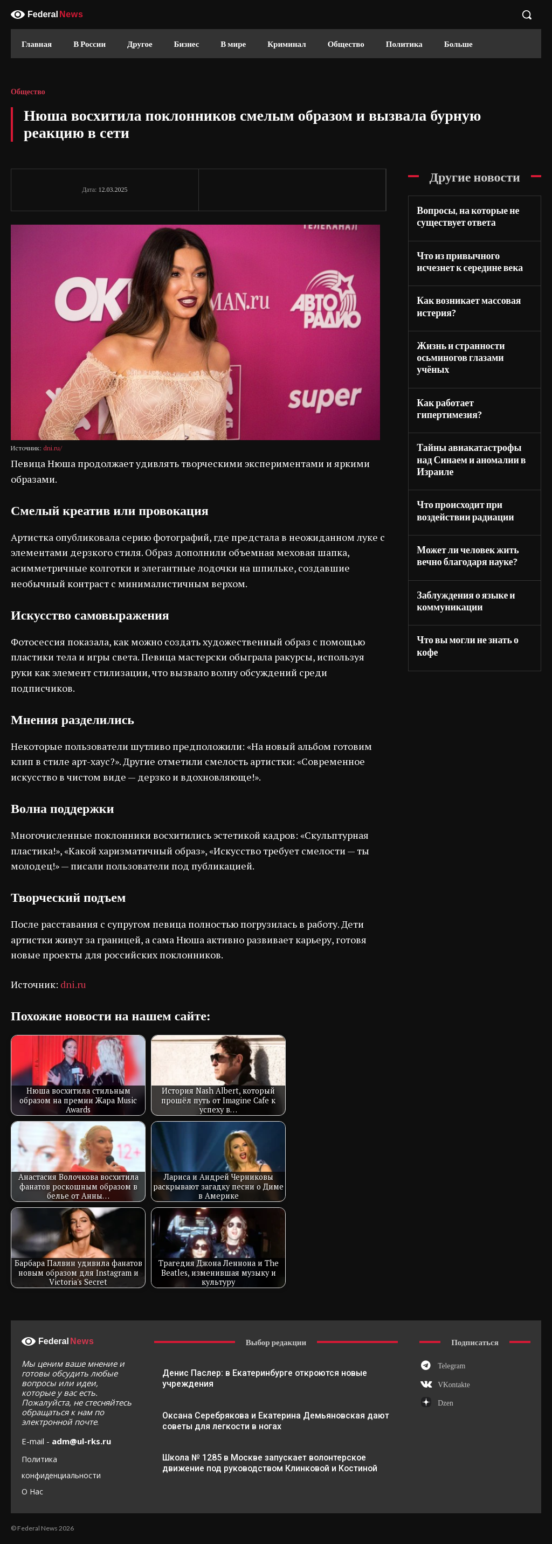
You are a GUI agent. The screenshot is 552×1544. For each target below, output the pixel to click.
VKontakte (450, 1383)
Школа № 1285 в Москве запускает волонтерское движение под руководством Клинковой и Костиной (266, 1462)
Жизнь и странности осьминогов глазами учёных (471, 342)
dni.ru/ (52, 448)
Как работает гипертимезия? (472, 379)
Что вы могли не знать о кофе (473, 592)
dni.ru (73, 984)
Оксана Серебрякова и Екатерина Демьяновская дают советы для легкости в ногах (272, 1420)
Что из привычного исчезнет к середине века (472, 257)
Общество (28, 92)
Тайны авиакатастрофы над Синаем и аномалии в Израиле (471, 422)
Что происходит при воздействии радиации (460, 470)
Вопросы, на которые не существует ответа (463, 214)
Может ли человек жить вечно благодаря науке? (463, 512)
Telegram (448, 1365)
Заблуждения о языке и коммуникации (461, 555)
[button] (526, 14)
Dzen (442, 1400)
